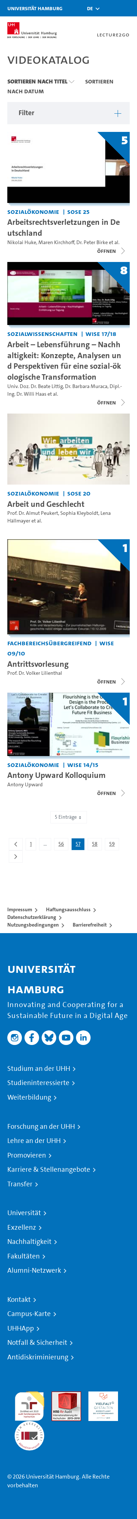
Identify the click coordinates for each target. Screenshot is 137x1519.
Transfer (20, 1184)
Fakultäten (23, 1256)
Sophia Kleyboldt (79, 513)
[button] (90, 8)
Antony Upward (25, 784)
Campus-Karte (29, 1314)
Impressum (19, 909)
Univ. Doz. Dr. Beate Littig (35, 386)
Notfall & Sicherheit (37, 1342)
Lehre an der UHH (34, 1141)
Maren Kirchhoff (56, 242)
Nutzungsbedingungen (33, 924)
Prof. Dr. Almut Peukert (32, 513)
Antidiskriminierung (37, 1357)
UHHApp (20, 1328)
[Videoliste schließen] (112, 402)
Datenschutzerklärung (31, 917)
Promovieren (26, 1155)
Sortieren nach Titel (37, 81)
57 (80, 845)
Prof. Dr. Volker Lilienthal (34, 673)
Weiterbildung (29, 1097)
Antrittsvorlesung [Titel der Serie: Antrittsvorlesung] (38, 663)
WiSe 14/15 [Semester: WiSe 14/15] (82, 764)
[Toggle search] (109, 8)
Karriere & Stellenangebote (48, 1169)
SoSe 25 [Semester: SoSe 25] (78, 211)
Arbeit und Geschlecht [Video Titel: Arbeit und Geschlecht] (45, 503)
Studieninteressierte (38, 1083)
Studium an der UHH (38, 1068)
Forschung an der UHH (41, 1126)
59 (114, 845)
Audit (58, 1395)
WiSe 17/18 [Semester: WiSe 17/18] (100, 333)
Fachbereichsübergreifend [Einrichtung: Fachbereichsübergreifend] (49, 642)
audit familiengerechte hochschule (29, 1404)
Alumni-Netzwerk (34, 1270)
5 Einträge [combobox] (69, 817)
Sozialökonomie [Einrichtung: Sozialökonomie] (33, 211)
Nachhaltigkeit (29, 1241)
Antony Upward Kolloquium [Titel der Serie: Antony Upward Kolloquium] (56, 775)
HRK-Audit (101, 1395)
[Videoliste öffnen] (112, 251)
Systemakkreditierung (29, 1425)
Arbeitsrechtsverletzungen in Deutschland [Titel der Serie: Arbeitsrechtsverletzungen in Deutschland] (63, 227)
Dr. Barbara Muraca (86, 386)
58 (97, 845)
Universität (24, 1213)
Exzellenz (21, 1227)
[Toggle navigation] (128, 8)
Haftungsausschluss (68, 909)
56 (63, 845)
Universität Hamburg (34, 8)
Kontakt (19, 1299)
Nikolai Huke (21, 242)
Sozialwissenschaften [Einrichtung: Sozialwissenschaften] (42, 333)
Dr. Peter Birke (92, 242)
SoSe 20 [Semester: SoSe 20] (79, 493)
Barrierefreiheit (90, 924)
